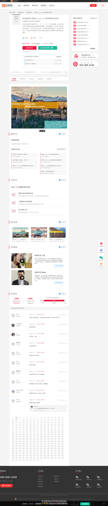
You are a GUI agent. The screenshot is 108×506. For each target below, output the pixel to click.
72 (55, 427)
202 (38, 448)
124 (27, 436)
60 (12, 427)
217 (38, 450)
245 (31, 455)
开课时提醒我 (36, 43)
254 (62, 455)
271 (16, 460)
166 (16, 443)
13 (58, 418)
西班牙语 (14, 1)
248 (41, 455)
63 (23, 427)
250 (48, 455)
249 (45, 455)
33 (23, 422)
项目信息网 (67, 493)
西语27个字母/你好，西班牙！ (25, 155)
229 (27, 453)
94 (27, 432)
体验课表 (56, 476)
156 (34, 441)
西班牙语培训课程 (27, 493)
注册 (102, 5)
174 (45, 443)
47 (20, 425)
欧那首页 (3, 1)
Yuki (17, 380)
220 (48, 450)
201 (34, 448)
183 (23, 446)
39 (44, 422)
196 (16, 448)
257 (20, 457)
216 (34, 450)
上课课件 (14, 79)
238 (59, 453)
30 (12, 422)
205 (48, 448)
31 (16, 422)
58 (58, 425)
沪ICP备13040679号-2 (38, 499)
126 (34, 436)
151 (16, 441)
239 (62, 453)
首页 (19, 5)
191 (52, 446)
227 (20, 453)
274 (27, 460)
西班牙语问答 (9, 493)
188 (41, 446)
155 (31, 441)
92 (20, 432)
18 (23, 420)
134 (62, 436)
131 (52, 436)
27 (55, 420)
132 (55, 436)
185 (31, 446)
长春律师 (105, 493)
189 (45, 446)
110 (31, 434)
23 (41, 420)
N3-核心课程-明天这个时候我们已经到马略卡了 (83, 38)
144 (45, 439)
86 (51, 429)
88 (58, 429)
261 (34, 457)
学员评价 (49, 79)
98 (41, 432)
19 (27, 420)
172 (38, 443)
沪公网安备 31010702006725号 (23, 499)
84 (44, 429)
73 (58, 427)
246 (34, 455)
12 (55, 418)
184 (27, 446)
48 (23, 425)
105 (13, 434)
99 (44, 432)
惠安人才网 (79, 493)
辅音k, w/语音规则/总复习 (54, 172)
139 (27, 439)
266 (52, 457)
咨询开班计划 (93, 18)
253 (59, 455)
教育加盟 (100, 493)
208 (59, 448)
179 (62, 443)
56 (51, 425)
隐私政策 (40, 486)
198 (23, 448)
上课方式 (31, 79)
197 (20, 448)
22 (37, 420)
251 (52, 455)
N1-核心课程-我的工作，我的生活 (83, 28)
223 (59, 450)
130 (48, 436)
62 (20, 427)
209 (62, 448)
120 (13, 436)
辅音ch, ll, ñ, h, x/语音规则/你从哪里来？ (54, 161)
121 (16, 436)
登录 (93, 5)
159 (45, 441)
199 (27, 448)
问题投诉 (56, 481)
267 (55, 457)
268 (59, 457)
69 (44, 427)
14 (62, 418)
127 (38, 436)
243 (23, 455)
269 (62, 457)
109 (27, 434)
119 (62, 434)
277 (38, 460)
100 (48, 432)
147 (55, 439)
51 (34, 425)
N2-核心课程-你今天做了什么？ (83, 32)
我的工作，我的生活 (31, 63)
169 (27, 443)
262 (38, 457)
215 (31, 450)
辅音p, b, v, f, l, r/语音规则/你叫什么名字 (25, 166)
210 (13, 450)
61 (16, 427)
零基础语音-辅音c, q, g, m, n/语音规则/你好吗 (40, 18)
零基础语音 (21, 12)
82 (37, 429)
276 (34, 460)
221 (52, 450)
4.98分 (34, 38)
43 (58, 422)
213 (23, 450)
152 (20, 441)
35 (30, 422)
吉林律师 (94, 493)
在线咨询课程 (45, 48)
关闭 (104, 503)
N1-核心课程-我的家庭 (83, 35)
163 (59, 441)
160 (48, 441)
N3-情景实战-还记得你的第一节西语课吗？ (83, 44)
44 (62, 422)
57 (55, 425)
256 (16, 457)
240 (13, 455)
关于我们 (40, 476)
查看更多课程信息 (61, 149)
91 (16, 432)
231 (34, 453)
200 (31, 448)
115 (48, 434)
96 (34, 432)
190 (48, 446)
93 (23, 432)
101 (52, 432)
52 (37, 425)
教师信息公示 (90, 499)
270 (13, 460)
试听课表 (43, 5)
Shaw (17, 352)
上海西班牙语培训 (44, 493)
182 (20, 446)
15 (12, 420)
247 (38, 455)
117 (55, 434)
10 (48, 418)
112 (38, 434)
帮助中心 (56, 479)
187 (38, 446)
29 (62, 420)
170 (31, 443)
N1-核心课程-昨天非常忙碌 (83, 22)
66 (34, 427)
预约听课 (29, 48)
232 (38, 453)
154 (27, 441)
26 (51, 420)
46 (16, 425)
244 (27, 455)
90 (12, 432)
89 (62, 429)
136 (16, 439)
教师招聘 (40, 481)
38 (41, 422)
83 (41, 429)
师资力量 (35, 5)
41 (51, 422)
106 (16, 434)
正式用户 (18, 316)
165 (13, 443)
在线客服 (101, 244)
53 (41, 425)
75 (12, 429)
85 (48, 429)
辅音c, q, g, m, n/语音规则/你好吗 (43, 12)
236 (52, 453)
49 (27, 425)
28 (58, 420)
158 (41, 441)
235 (48, 453)
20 (30, 420)
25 (48, 420)
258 (23, 457)
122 (20, 436)
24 (44, 420)
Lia (17, 333)
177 (55, 443)
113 (41, 434)
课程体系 (26, 5)
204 (45, 448)
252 (55, 455)
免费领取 (85, 504)
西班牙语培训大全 (17, 493)
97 (37, 432)
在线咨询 (63, 134)
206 (52, 448)
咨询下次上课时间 (48, 43)
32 (20, 422)
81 (34, 429)
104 (62, 432)
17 (20, 420)
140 (31, 439)
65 (30, 427)
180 (13, 446)
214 (27, 450)
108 (23, 434)
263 (41, 457)
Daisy (17, 361)
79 (27, 429)
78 (23, 429)
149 (62, 439)
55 (48, 425)
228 (23, 453)
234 (45, 453)
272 (20, 460)
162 (55, 441)
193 (59, 446)
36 (34, 422)
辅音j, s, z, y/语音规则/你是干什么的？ (54, 166)
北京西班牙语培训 (53, 493)
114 (45, 434)
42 (55, 422)
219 (45, 450)
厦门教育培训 (57, 495)
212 (20, 450)
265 (48, 457)
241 (16, 455)
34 (27, 422)
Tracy (17, 399)
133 (59, 436)
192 (55, 446)
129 (45, 436)
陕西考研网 (61, 493)
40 (48, 422)
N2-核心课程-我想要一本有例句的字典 (83, 25)
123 (23, 436)
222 (55, 450)
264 (45, 457)
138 (23, 439)
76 (16, 429)
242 (20, 455)
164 (62, 441)
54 (44, 425)
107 (20, 434)
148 (59, 439)
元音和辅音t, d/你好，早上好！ (25, 161)
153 (23, 441)
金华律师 (73, 493)
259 (27, 457)
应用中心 (52, 5)
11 (51, 418)
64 (27, 427)
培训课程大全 (35, 493)
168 (23, 443)
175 (48, 443)
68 (41, 427)
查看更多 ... (93, 48)
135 (13, 439)
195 (13, 448)
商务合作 (40, 479)
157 (38, 441)
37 (37, 422)
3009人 (26, 38)
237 (55, 453)
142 (38, 439)
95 (30, 432)
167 (20, 443)
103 (59, 432)
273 (23, 460)
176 (52, 443)
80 (30, 429)
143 (41, 439)
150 (13, 441)
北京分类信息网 (43, 495)
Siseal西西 (19, 323)
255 (13, 457)
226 (16, 453)
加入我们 (40, 484)
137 (20, 439)
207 (55, 448)
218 (41, 450)
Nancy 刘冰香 (19, 390)
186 (34, 446)
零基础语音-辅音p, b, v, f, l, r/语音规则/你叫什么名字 (83, 41)
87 (55, 429)
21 (34, 420)
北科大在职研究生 (87, 493)
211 (16, 450)
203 (41, 448)
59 (62, 425)
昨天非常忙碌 (29, 60)
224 (62, 450)
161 (52, 441)
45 (12, 425)
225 (13, 453)
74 (62, 427)
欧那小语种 (12, 12)
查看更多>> (59, 56)
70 (48, 427)
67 (37, 427)
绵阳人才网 (51, 495)
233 (41, 453)
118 (59, 434)
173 (41, 443)
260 (31, 457)
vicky (17, 314)
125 (31, 436)
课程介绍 (22, 79)
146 (52, 439)
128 (41, 436)
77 (20, 429)
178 (59, 443)
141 (34, 439)
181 (16, 446)
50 (30, 425)
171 (34, 443)
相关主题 (40, 79)
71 (51, 427)
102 (55, 432)
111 (34, 434)
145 (48, 439)
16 (16, 420)
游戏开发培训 (65, 495)
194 (62, 446)
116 (52, 434)
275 (31, 460)
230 (31, 453)
